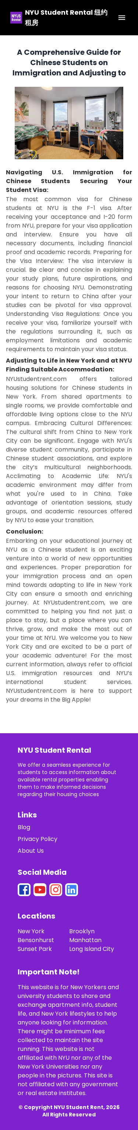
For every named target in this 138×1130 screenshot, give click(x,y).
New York (31, 931)
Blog (24, 827)
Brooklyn (82, 931)
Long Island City (91, 949)
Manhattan (85, 940)
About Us (31, 850)
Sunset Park (35, 949)
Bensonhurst (36, 940)
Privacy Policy (37, 839)
